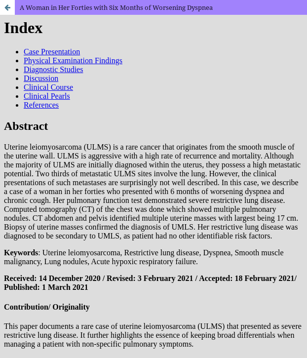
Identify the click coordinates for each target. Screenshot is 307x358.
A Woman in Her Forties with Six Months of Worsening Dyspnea (116, 7)
